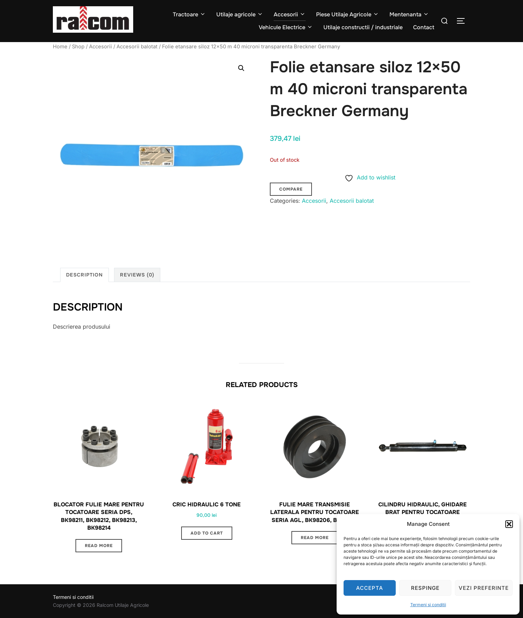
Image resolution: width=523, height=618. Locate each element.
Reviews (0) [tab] (137, 275)
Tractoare (189, 14)
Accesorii (290, 14)
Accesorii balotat (137, 46)
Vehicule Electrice (286, 27)
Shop (78, 46)
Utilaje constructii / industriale (363, 27)
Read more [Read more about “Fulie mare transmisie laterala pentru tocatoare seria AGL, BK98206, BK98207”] (315, 537)
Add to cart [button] (207, 533)
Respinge (425, 588)
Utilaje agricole (239, 14)
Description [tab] (84, 275)
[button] (509, 524)
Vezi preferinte (484, 588)
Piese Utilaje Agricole (347, 14)
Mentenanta (409, 14)
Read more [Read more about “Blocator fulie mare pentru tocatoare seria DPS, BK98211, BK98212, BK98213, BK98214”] (99, 545)
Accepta (369, 588)
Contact (423, 27)
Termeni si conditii (428, 604)
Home (60, 46)
